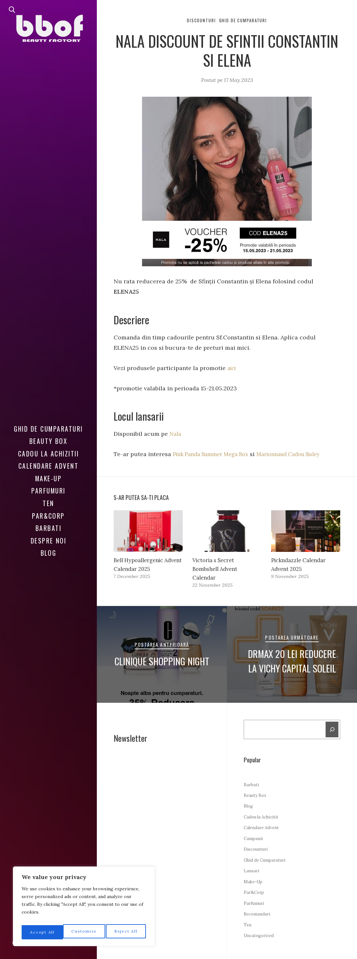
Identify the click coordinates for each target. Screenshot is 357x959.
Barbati (48, 524)
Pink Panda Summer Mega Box (215, 454)
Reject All (84, 932)
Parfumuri (48, 487)
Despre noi (48, 536)
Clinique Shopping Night (162, 662)
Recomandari (258, 916)
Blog (48, 548)
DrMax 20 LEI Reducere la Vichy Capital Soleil (292, 662)
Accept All (126, 932)
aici (232, 368)
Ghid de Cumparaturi (48, 424)
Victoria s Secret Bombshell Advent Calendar (217, 569)
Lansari (252, 873)
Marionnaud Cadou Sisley (302, 454)
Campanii (254, 841)
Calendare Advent (48, 461)
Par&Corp (48, 511)
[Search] (332, 731)
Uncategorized (260, 938)
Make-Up (48, 474)
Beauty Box (48, 437)
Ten (48, 499)
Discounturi (198, 20)
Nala (175, 434)
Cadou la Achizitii (48, 449)
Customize (41, 932)
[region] (84, 908)
